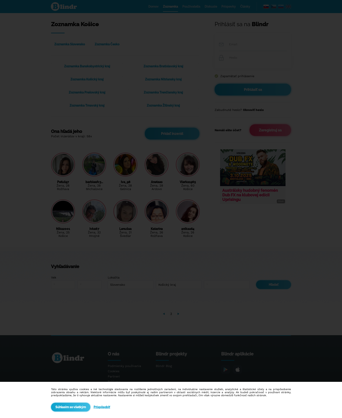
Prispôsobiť (102, 407)
